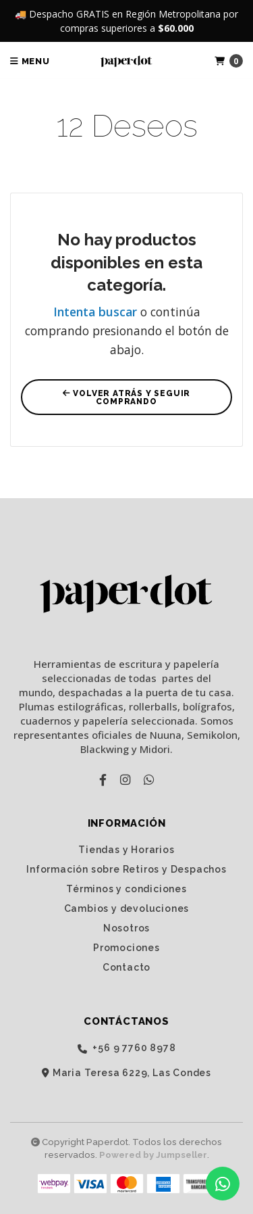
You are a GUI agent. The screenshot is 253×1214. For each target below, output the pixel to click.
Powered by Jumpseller (153, 1155)
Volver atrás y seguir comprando (126, 397)
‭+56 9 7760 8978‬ (127, 1048)
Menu (30, 61)
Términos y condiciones (126, 889)
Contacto (126, 967)
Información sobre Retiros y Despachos (126, 869)
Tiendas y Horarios (126, 849)
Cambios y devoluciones (127, 908)
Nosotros (126, 928)
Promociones (126, 947)
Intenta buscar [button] (95, 312)
